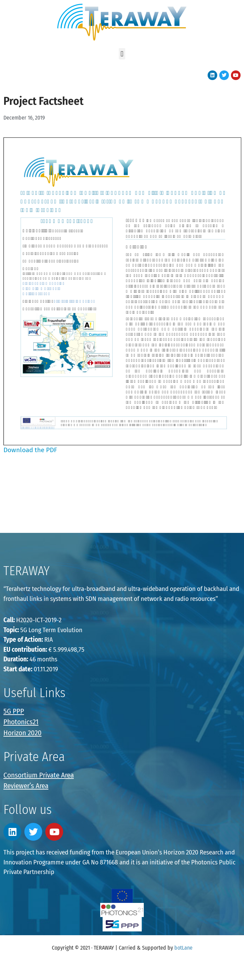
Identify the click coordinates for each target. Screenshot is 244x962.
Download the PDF (30, 450)
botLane (183, 947)
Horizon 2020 (22, 732)
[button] (122, 53)
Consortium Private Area (38, 775)
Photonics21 (20, 721)
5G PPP (13, 711)
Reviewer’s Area (25, 785)
